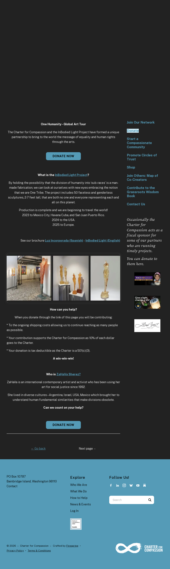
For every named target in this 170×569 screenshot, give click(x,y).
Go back (38, 448)
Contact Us (136, 204)
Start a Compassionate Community (139, 143)
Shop (131, 167)
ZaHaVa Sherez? (68, 374)
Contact (12, 486)
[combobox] (127, 500)
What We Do (78, 491)
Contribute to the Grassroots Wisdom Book (143, 192)
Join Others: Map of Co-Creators (142, 178)
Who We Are (78, 485)
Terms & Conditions (39, 550)
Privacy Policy (15, 550)
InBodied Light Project (71, 175)
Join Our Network (141, 122)
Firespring (72, 545)
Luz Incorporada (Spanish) (64, 240)
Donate (133, 131)
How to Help (78, 498)
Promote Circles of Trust (142, 157)
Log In (74, 511)
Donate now (63, 156)
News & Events (80, 504)
